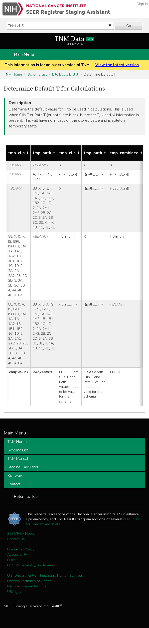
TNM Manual (17, 458)
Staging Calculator (22, 467)
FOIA (11, 559)
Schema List (37, 74)
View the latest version (117, 64)
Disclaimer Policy (20, 549)
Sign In (142, 4)
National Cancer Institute (26, 586)
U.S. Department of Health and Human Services (45, 575)
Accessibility (17, 554)
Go (128, 25)
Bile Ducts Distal (65, 74)
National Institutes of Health (29, 580)
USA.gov (14, 591)
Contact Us (16, 538)
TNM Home (13, 74)
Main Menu (24, 54)
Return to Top (26, 496)
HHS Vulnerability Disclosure (30, 565)
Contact (13, 484)
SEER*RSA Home (21, 533)
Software (15, 475)
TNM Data (74, 39)
